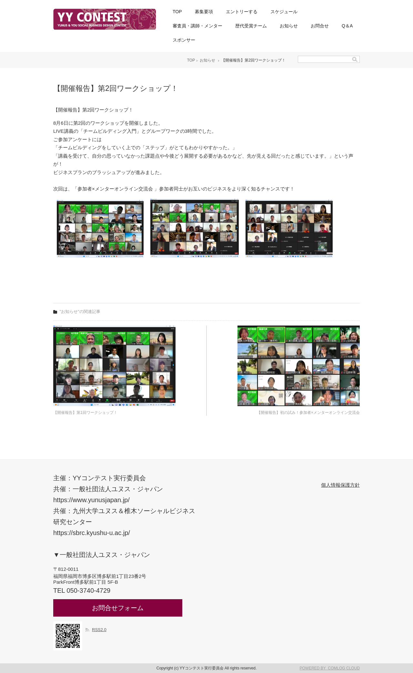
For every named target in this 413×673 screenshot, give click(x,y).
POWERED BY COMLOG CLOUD (330, 668)
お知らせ (289, 25)
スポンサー (184, 40)
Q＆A (347, 25)
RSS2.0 (99, 629)
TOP (177, 11)
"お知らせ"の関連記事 (80, 311)
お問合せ (320, 25)
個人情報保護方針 (340, 485)
